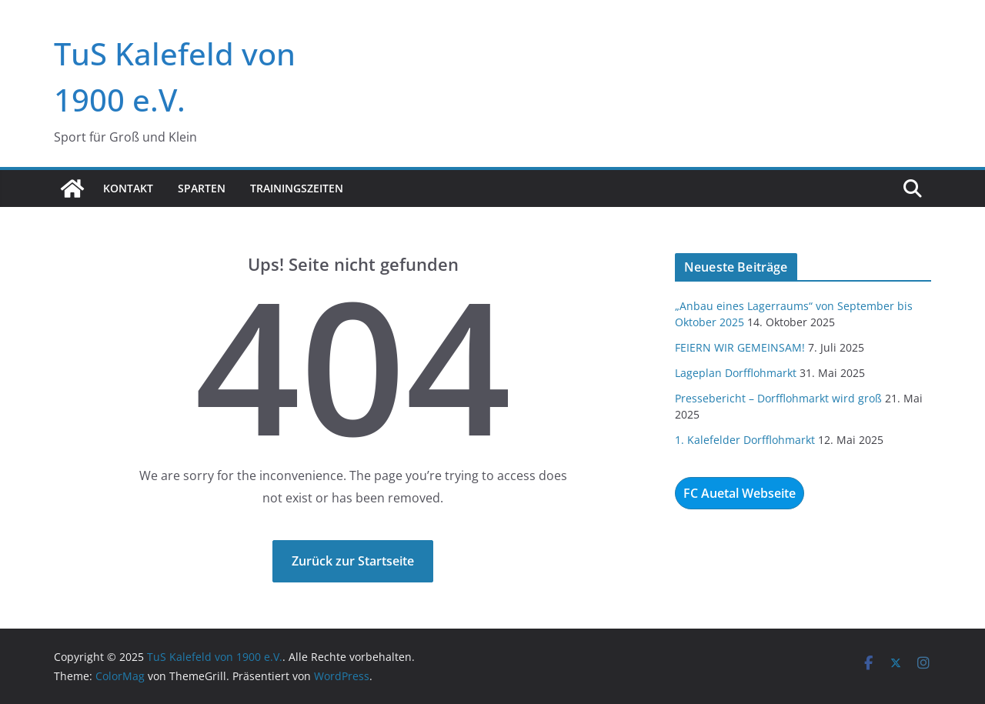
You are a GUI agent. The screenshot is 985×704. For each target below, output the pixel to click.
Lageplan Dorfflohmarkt (735, 372)
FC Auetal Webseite (739, 493)
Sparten (201, 188)
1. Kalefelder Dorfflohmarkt (745, 439)
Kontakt (128, 188)
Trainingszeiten (296, 188)
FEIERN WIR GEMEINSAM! (740, 347)
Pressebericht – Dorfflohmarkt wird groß (778, 398)
